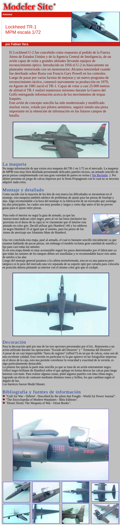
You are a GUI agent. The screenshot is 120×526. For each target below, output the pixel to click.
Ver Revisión (100, 175)
